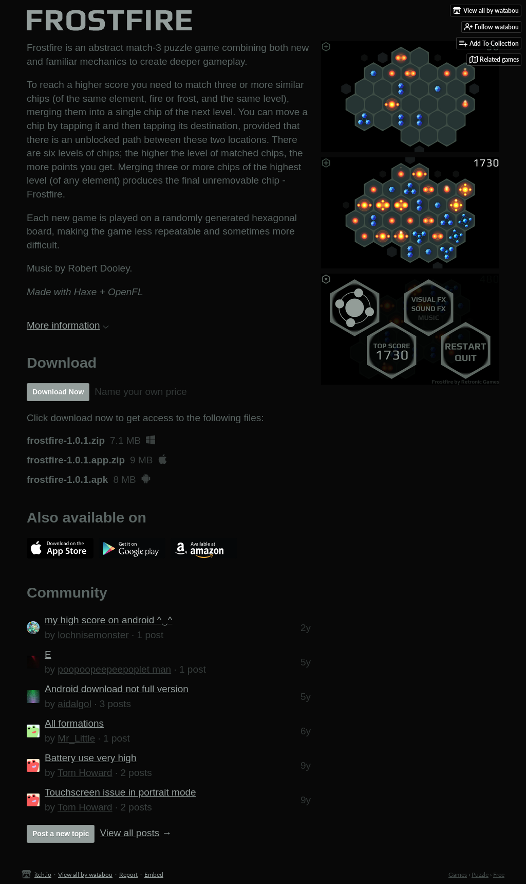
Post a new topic (60, 833)
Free (498, 874)
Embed (153, 874)
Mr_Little (76, 738)
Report (128, 874)
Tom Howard (85, 772)
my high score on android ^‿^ (108, 620)
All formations (74, 723)
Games (457, 874)
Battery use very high (90, 757)
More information (68, 325)
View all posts (129, 832)
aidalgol (74, 703)
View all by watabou (85, 874)
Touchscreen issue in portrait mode (120, 792)
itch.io (42, 874)
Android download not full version (117, 688)
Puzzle (480, 874)
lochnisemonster (93, 634)
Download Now (58, 392)
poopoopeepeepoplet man (114, 669)
